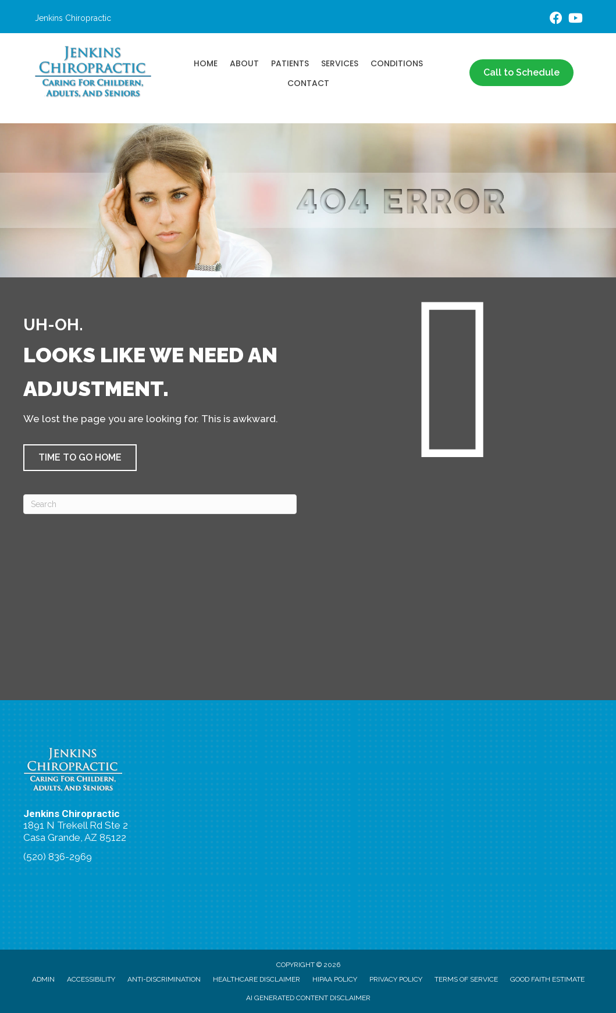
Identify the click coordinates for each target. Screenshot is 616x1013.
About (244, 63)
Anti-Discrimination (164, 979)
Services (339, 63)
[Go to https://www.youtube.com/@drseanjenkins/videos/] (574, 19)
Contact (308, 83)
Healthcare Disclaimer (256, 979)
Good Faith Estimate (547, 979)
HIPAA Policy (334, 979)
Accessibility (91, 979)
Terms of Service (466, 979)
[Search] (160, 504)
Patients (290, 63)
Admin (43, 979)
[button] (80, 457)
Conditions (397, 63)
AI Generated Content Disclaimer (308, 998)
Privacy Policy (395, 979)
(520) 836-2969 (57, 856)
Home (206, 63)
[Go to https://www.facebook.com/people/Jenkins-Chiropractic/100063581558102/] (556, 19)
